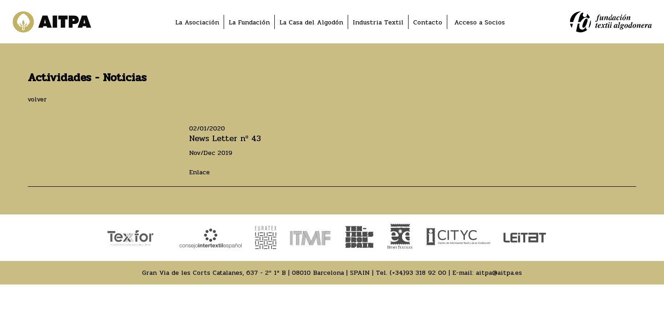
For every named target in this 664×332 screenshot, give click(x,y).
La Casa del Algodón (311, 22)
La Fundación (249, 22)
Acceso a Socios (479, 22)
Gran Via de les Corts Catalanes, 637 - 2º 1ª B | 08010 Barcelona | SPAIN (256, 273)
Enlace (199, 172)
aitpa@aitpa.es (499, 273)
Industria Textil (378, 22)
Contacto (427, 22)
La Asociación (197, 22)
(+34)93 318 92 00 (418, 273)
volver (37, 99)
